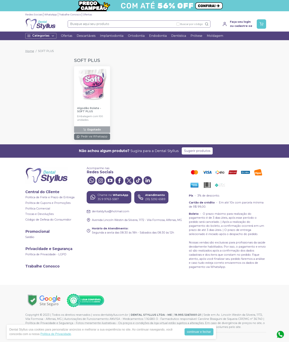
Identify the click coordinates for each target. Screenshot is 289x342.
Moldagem (215, 36)
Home (29, 51)
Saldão (29, 237)
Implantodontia (111, 36)
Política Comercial (37, 208)
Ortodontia (136, 36)
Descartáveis (86, 36)
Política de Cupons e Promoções (48, 203)
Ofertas (87, 14)
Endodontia (158, 36)
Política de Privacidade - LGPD (45, 254)
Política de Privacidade (55, 334)
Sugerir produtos (197, 151)
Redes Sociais (33, 14)
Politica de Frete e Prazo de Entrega (49, 197)
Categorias (41, 36)
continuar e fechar (199, 331)
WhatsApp (50, 14)
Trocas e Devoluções (39, 214)
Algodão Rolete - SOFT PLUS (89, 110)
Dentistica (178, 36)
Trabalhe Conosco (70, 14)
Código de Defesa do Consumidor (48, 219)
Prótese (196, 36)
